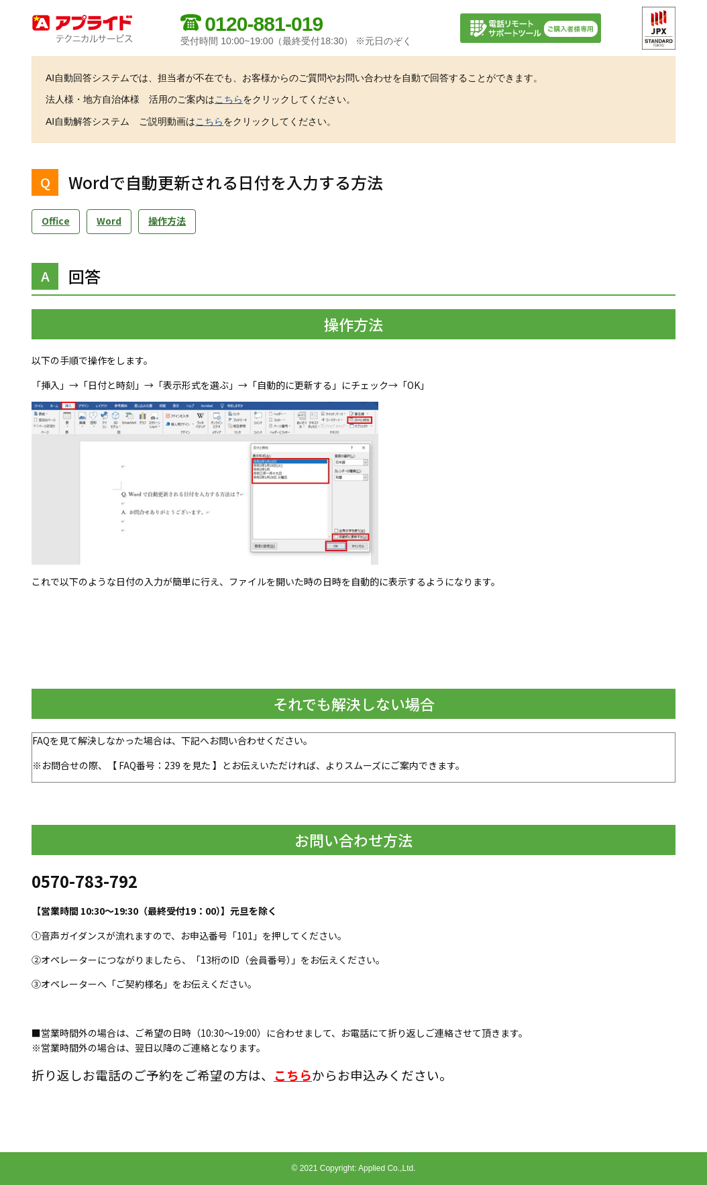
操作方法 (167, 220)
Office (56, 220)
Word (109, 220)
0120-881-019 (264, 24)
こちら (229, 99)
